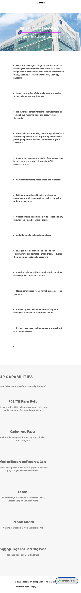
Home (24, 37)
